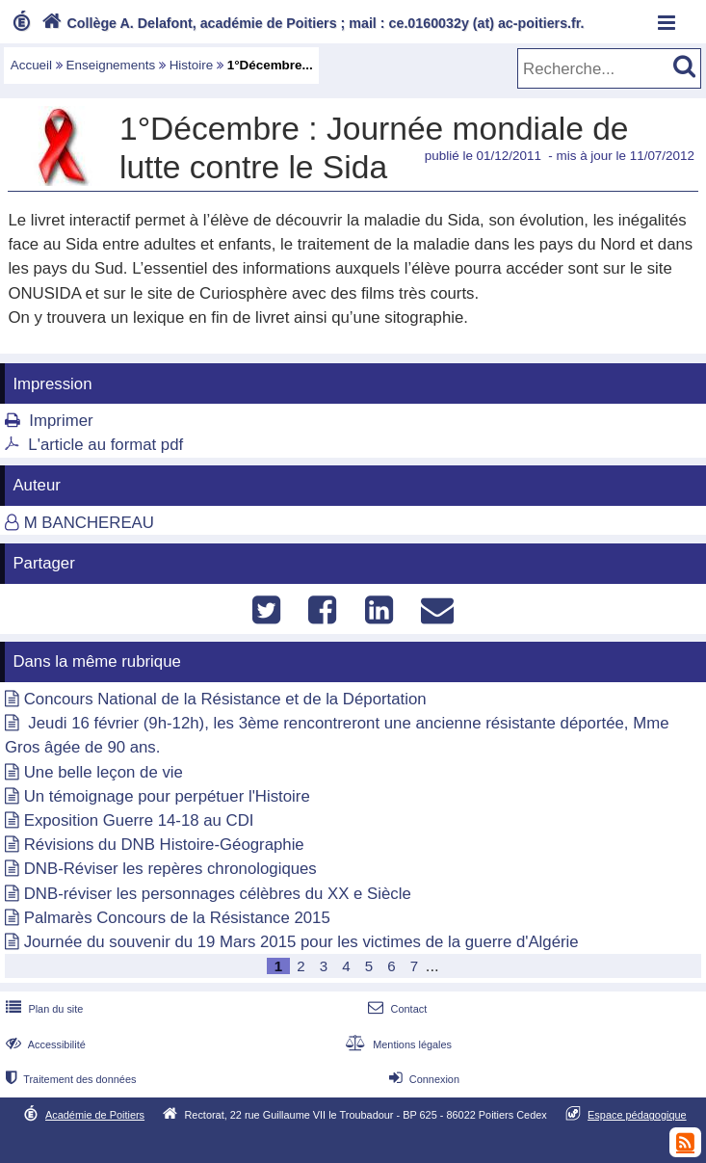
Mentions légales (397, 1044)
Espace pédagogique (637, 1115)
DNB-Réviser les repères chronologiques (170, 868)
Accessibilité (44, 1044)
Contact (395, 1009)
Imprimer (60, 420)
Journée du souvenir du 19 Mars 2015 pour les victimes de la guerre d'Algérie (301, 942)
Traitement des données (69, 1079)
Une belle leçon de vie (103, 772)
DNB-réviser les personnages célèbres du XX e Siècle (217, 894)
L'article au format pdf (105, 445)
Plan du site (42, 1009)
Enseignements (111, 65)
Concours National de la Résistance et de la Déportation (225, 699)
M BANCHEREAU (89, 523)
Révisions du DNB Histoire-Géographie (164, 844)
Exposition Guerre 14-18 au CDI (139, 820)
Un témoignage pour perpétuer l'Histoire (167, 796)
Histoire (192, 65)
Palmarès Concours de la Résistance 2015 (177, 918)
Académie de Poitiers (94, 1115)
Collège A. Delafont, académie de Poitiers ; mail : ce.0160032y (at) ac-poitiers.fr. (311, 23)
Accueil (31, 65)
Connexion (422, 1079)
